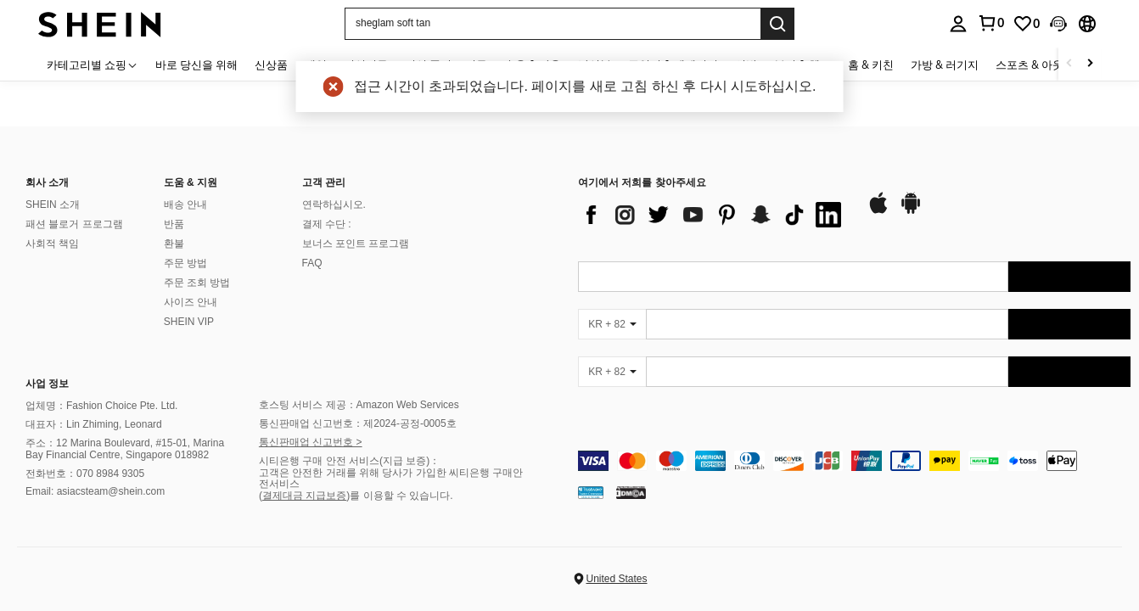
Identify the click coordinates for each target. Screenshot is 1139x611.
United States (616, 579)
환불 (174, 243)
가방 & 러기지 (945, 64)
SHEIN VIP (189, 322)
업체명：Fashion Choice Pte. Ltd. (101, 406)
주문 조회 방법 (197, 283)
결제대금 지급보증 (304, 496)
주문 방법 (185, 263)
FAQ (312, 263)
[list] (714, 214)
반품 (174, 224)
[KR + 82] (612, 324)
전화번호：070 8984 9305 (84, 473)
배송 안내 (185, 204)
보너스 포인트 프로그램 (356, 243)
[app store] (878, 211)
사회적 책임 (52, 243)
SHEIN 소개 (52, 204)
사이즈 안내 (190, 302)
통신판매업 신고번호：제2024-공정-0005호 (358, 423)
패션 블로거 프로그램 (74, 224)
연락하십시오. (334, 204)
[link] (1026, 24)
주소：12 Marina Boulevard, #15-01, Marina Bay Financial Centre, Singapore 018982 (124, 449)
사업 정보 (47, 384)
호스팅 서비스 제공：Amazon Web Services (359, 405)
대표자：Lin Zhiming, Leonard (93, 424)
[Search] (777, 24)
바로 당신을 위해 (196, 64)
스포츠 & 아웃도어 (1041, 64)
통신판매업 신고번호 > (310, 442)
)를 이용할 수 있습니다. (399, 496)
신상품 (271, 64)
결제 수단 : (326, 224)
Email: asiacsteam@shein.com (95, 491)
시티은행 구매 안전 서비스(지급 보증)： (349, 461)
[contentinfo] (854, 461)
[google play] (911, 211)
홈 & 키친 (871, 64)
